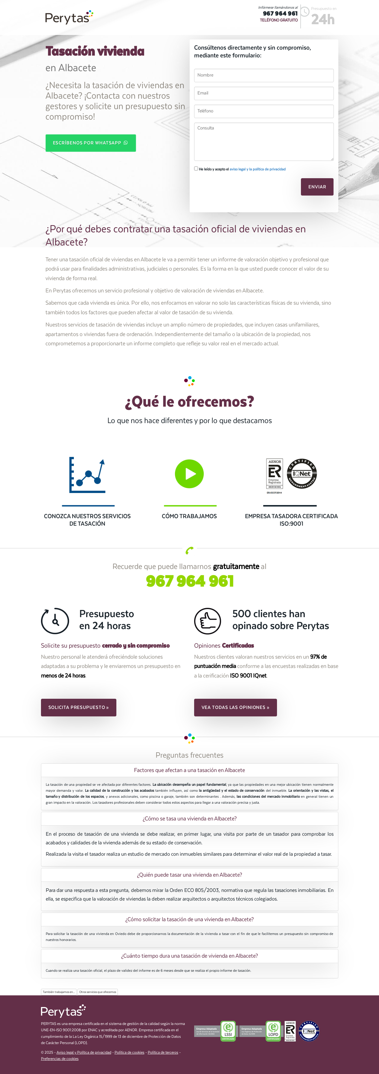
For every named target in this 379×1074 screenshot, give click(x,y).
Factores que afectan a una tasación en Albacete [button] (189, 770)
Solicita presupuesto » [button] (78, 707)
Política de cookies (129, 1052)
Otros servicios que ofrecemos (97, 992)
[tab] (189, 770)
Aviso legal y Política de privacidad (84, 1052)
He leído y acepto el (240, 169)
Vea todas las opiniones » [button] (236, 707)
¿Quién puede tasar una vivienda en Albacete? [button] (189, 875)
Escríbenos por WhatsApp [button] (91, 143)
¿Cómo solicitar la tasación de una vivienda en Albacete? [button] (189, 919)
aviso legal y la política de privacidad (258, 169)
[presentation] (235, 188)
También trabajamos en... (59, 992)
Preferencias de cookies (60, 1059)
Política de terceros (163, 1052)
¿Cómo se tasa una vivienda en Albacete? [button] (190, 818)
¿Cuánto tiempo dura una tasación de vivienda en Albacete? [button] (189, 956)
